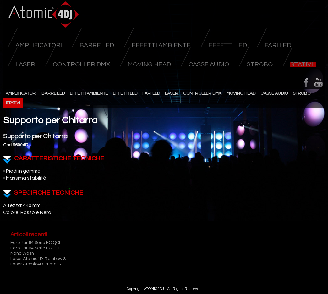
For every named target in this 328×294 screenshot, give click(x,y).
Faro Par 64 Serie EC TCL (35, 248)
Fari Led (278, 45)
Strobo (260, 64)
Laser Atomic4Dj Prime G (35, 264)
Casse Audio (209, 64)
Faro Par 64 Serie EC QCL (35, 243)
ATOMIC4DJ (154, 289)
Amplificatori (38, 45)
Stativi (301, 64)
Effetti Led (227, 45)
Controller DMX (81, 64)
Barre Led (96, 45)
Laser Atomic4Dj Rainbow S (38, 259)
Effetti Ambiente (161, 45)
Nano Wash (22, 253)
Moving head (149, 64)
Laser (25, 64)
